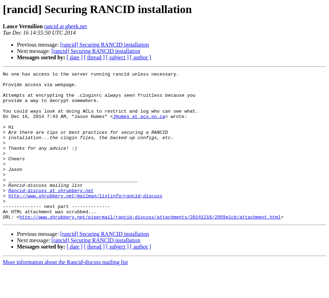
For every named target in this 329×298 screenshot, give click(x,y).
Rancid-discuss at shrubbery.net (51, 214)
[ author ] (140, 57)
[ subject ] (117, 57)
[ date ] (75, 57)
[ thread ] (94, 57)
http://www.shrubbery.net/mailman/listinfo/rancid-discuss (85, 221)
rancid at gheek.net (65, 26)
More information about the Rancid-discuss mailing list (65, 292)
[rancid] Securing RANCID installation (104, 45)
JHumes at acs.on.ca (139, 126)
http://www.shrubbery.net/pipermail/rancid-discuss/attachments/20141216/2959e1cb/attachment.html (150, 246)
